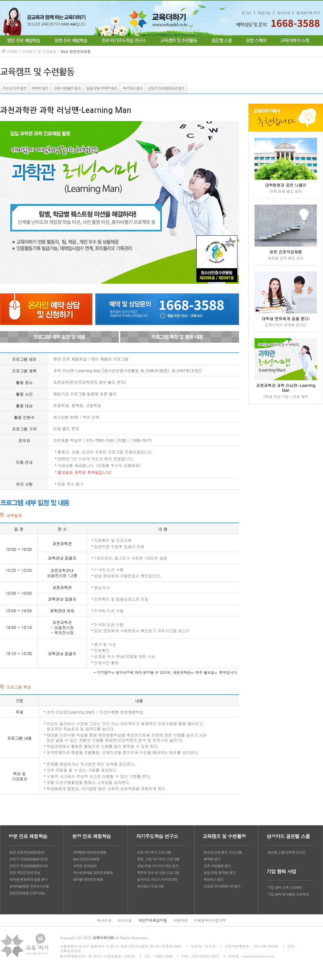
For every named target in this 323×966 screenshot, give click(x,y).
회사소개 (283, 12)
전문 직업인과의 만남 (24, 872)
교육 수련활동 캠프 (67, 88)
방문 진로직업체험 (286, 251)
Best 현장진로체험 (86, 859)
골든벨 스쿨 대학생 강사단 (286, 852)
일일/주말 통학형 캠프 (102, 88)
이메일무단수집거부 (210, 920)
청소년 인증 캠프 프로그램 (222, 852)
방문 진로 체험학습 (23, 40)
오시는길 (125, 920)
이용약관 (180, 920)
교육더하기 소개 (294, 40)
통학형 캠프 (40, 88)
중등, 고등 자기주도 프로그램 (158, 859)
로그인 (246, 12)
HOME (12, 51)
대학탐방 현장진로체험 (89, 852)
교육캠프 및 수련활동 (178, 40)
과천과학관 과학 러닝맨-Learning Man (286, 387)
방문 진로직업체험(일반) (27, 852)
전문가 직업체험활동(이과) (28, 865)
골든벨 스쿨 (221, 40)
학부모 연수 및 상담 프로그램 (158, 872)
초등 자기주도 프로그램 (154, 852)
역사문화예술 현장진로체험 (93, 872)
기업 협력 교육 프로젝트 (284, 887)
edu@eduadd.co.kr (259, 956)
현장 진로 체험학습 (70, 40)
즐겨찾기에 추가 (308, 12)
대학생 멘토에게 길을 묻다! (286, 318)
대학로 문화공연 (85, 865)
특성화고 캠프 (132, 88)
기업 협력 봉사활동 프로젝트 (288, 894)
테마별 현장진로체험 (88, 879)
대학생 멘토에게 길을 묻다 (28, 879)
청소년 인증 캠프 (14, 88)
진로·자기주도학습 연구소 (123, 40)
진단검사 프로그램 (150, 886)
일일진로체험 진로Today (27, 892)
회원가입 (263, 12)
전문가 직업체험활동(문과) (28, 859)
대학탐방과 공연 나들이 (286, 185)
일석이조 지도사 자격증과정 (157, 879)
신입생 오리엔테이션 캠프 (166, 88)
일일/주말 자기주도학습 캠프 (158, 865)
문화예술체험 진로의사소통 (29, 886)
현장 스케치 (256, 40)
